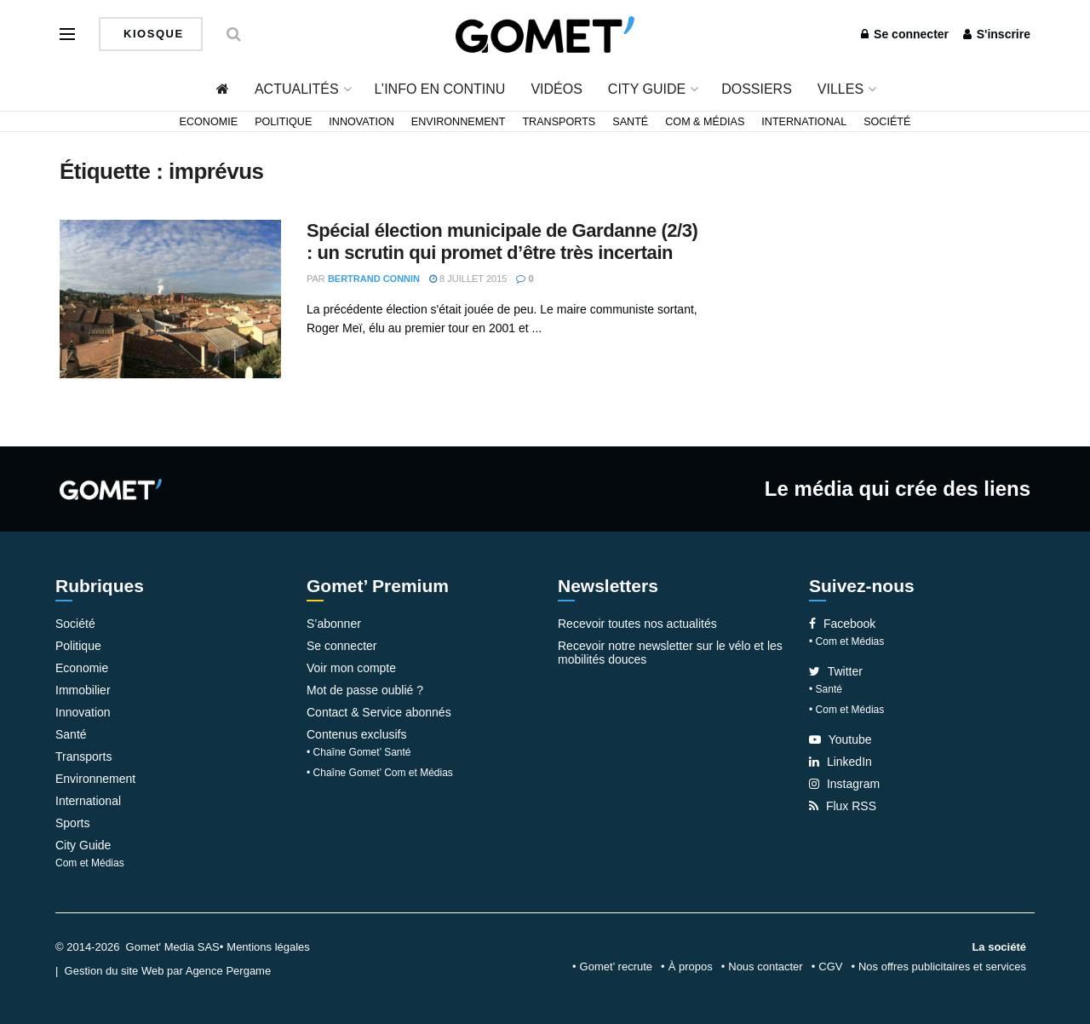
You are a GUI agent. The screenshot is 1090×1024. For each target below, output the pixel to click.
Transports (558, 122)
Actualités (297, 89)
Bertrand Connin (374, 278)
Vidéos (556, 89)
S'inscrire (996, 34)
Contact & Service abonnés (379, 712)
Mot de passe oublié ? (365, 690)
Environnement (458, 122)
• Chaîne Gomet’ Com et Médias (380, 773)
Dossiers (756, 89)
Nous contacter (765, 966)
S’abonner (334, 623)
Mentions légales (268, 947)
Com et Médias (89, 863)
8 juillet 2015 (468, 278)
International (803, 122)
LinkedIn (840, 761)
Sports (72, 823)
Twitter (836, 671)
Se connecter (905, 34)
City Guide (647, 89)
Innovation (361, 122)
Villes (840, 89)
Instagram (844, 784)
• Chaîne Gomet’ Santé (359, 752)
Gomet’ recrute (616, 966)
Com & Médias (704, 122)
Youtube (840, 739)
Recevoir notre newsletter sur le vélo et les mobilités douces (670, 652)
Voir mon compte (351, 668)
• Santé (825, 689)
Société (886, 122)
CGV (830, 966)
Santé (630, 122)
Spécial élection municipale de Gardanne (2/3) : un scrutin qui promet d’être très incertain (502, 241)
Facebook (842, 623)
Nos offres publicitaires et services (942, 966)
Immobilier (83, 690)
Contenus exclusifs (357, 734)
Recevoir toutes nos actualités (637, 623)
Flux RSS (842, 806)
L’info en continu (440, 89)
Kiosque (151, 33)
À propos (690, 966)
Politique (283, 122)
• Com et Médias (846, 641)
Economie (209, 122)
